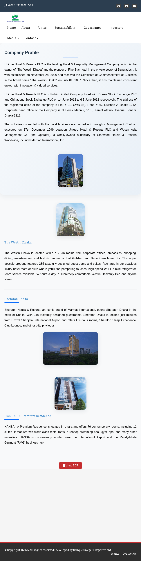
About (27, 27)
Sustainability (66, 27)
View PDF (70, 465)
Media (13, 38)
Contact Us (130, 553)
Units (43, 27)
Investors (117, 27)
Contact (31, 38)
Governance (94, 27)
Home (11, 27)
